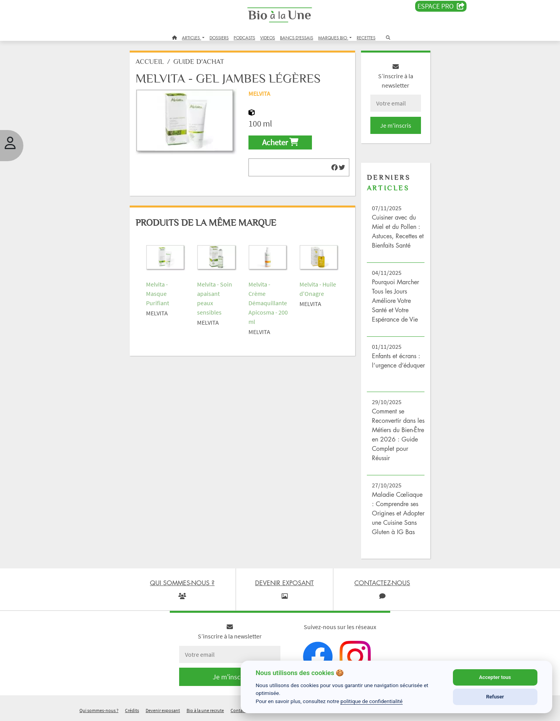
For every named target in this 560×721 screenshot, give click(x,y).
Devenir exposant (163, 711)
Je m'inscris (395, 125)
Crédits (132, 711)
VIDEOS (267, 37)
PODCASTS (244, 37)
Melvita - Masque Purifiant (157, 293)
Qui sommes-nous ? (98, 711)
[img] (334, 167)
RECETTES (366, 37)
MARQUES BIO (333, 37)
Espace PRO (441, 6)
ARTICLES (191, 37)
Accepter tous (495, 677)
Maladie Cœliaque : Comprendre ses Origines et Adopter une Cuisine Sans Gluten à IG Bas (398, 513)
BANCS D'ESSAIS (296, 37)
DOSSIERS (219, 37)
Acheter (280, 142)
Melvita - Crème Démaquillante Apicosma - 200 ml (267, 302)
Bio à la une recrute (205, 711)
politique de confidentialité (371, 701)
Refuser (495, 697)
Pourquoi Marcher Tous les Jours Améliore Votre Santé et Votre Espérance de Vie (395, 301)
